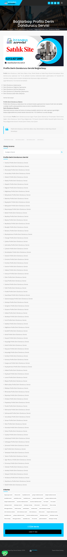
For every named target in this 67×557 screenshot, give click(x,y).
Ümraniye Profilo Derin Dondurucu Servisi (17, 463)
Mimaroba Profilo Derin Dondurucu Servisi (17, 392)
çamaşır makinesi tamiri (37, 498)
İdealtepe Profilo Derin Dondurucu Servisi (17, 317)
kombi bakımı (26, 508)
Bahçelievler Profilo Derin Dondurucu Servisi (17, 195)
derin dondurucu (40, 139)
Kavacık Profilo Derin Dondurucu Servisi (16, 338)
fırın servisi (53, 501)
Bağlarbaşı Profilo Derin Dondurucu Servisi (17, 191)
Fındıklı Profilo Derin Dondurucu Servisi (16, 291)
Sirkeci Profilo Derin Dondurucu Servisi (16, 431)
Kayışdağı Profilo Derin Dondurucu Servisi (17, 342)
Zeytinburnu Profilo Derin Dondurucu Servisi (17, 481)
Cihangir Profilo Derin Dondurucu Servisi (16, 238)
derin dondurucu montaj (8, 139)
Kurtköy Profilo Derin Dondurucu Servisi (16, 356)
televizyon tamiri (8, 505)
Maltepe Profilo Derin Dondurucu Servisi (16, 388)
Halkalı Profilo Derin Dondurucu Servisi (16, 313)
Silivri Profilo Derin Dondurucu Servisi (15, 424)
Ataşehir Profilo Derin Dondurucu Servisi (16, 184)
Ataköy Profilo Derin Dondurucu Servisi (16, 181)
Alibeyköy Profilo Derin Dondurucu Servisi (17, 166)
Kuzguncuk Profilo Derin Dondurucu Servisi (17, 363)
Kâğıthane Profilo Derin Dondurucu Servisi (17, 327)
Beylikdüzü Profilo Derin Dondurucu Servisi (17, 223)
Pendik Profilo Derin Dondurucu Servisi (16, 406)
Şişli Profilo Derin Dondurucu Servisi (15, 449)
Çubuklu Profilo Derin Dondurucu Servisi (16, 249)
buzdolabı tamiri (8, 498)
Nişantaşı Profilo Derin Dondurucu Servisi (17, 395)
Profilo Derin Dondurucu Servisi (24, 29)
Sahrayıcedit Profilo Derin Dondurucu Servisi (17, 413)
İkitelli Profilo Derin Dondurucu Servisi (16, 485)
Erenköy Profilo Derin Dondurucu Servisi (16, 263)
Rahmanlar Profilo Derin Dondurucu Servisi (17, 410)
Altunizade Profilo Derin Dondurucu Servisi (17, 170)
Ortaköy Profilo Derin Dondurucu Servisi (16, 399)
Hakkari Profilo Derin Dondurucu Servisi (16, 270)
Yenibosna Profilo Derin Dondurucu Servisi (17, 478)
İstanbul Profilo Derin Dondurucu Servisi (16, 163)
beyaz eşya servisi (8, 495)
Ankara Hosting (59, 550)
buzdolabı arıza (27, 498)
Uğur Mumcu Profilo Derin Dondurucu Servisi (18, 460)
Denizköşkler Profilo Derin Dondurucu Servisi (18, 252)
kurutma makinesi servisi (35, 501)
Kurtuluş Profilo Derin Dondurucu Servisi (16, 359)
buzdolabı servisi (26, 495)
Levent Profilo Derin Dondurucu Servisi (16, 377)
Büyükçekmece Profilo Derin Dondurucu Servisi (18, 234)
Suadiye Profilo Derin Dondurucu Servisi (16, 435)
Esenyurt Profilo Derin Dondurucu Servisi (17, 274)
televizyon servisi (18, 505)
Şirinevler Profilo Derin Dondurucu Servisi (17, 445)
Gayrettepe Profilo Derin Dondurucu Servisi (17, 295)
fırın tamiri (46, 501)
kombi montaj (18, 508)
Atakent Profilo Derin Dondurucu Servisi (16, 177)
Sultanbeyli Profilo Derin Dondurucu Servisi (17, 438)
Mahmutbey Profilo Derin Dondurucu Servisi (17, 384)
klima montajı (53, 505)
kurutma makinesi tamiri (22, 501)
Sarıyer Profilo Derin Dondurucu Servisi (16, 420)
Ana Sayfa (10, 29)
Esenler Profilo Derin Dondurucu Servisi (16, 266)
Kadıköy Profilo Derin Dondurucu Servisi (16, 324)
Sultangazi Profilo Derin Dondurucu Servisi (17, 442)
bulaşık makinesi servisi (50, 495)
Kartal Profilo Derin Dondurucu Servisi (16, 334)
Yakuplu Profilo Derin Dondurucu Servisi (16, 474)
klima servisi (17, 495)
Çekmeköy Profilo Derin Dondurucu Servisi (17, 245)
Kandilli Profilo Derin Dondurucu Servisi (16, 331)
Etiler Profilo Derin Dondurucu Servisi (15, 277)
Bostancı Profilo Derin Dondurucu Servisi (16, 231)
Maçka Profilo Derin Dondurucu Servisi (16, 381)
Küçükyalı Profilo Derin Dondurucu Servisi (17, 374)
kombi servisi (34, 508)
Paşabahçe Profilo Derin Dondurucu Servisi (17, 402)
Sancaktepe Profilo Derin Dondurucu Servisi (17, 417)
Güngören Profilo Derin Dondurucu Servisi (17, 306)
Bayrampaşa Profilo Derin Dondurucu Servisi (18, 209)
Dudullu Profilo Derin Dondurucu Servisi (16, 256)
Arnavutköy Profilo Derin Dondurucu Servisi (17, 173)
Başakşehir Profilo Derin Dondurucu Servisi (17, 202)
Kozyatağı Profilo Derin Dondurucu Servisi (17, 352)
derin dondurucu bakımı (20, 139)
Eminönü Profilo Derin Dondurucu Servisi (16, 259)
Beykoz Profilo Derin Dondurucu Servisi (16, 220)
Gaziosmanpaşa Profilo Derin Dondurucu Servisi (19, 299)
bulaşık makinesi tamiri (9, 501)
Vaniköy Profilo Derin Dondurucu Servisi (16, 470)
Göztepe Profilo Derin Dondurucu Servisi (16, 302)
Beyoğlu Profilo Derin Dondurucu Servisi (16, 227)
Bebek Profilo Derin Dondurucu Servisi (16, 213)
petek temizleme (43, 518)
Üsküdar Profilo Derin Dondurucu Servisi (16, 467)
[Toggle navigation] (62, 3)
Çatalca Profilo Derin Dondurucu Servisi (16, 241)
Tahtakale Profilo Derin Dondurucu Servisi (17, 452)
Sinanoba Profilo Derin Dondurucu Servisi (17, 427)
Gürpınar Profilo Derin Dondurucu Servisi (16, 309)
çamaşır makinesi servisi (37, 495)
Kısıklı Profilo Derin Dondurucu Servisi (16, 345)
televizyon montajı (28, 505)
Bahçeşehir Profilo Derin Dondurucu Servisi (17, 206)
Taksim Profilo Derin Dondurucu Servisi (16, 456)
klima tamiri (37, 505)
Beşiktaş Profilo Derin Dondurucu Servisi (16, 216)
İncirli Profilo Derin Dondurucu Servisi (15, 320)
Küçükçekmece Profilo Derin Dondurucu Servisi (18, 367)
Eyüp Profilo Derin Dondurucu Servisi (15, 281)
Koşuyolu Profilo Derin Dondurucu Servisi (17, 349)
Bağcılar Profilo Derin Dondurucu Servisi (16, 188)
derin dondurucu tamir (31, 139)
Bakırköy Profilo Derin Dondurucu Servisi (16, 198)
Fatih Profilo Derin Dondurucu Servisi (15, 288)
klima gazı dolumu (8, 508)
